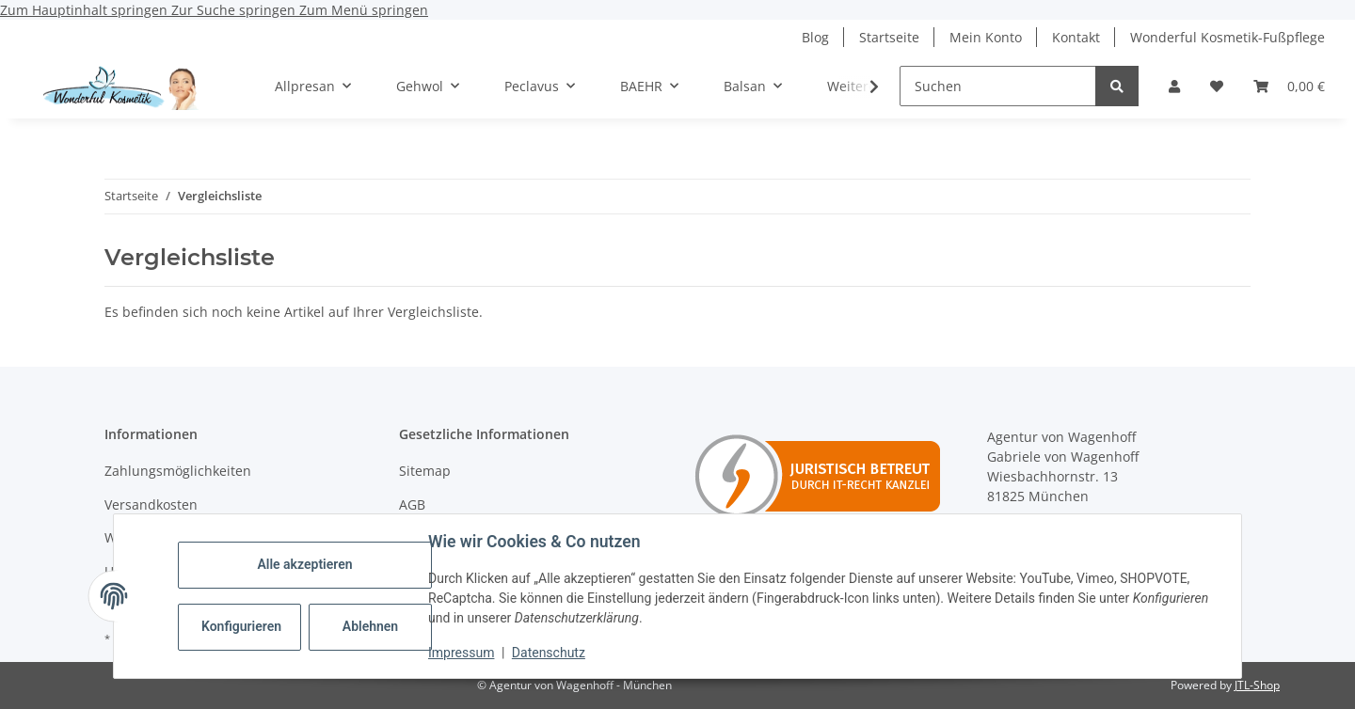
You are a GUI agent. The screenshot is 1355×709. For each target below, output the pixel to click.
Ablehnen (370, 626)
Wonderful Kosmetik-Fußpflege (1227, 37)
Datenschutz (548, 652)
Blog (815, 37)
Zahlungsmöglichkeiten (177, 471)
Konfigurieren (241, 626)
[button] (1174, 86)
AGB (412, 504)
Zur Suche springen (235, 10)
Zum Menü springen (363, 10)
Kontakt (1076, 37)
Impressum (461, 652)
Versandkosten (151, 504)
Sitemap (425, 471)
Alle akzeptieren (304, 564)
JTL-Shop (1257, 685)
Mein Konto (985, 37)
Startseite (889, 37)
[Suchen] (998, 86)
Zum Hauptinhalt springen (85, 10)
